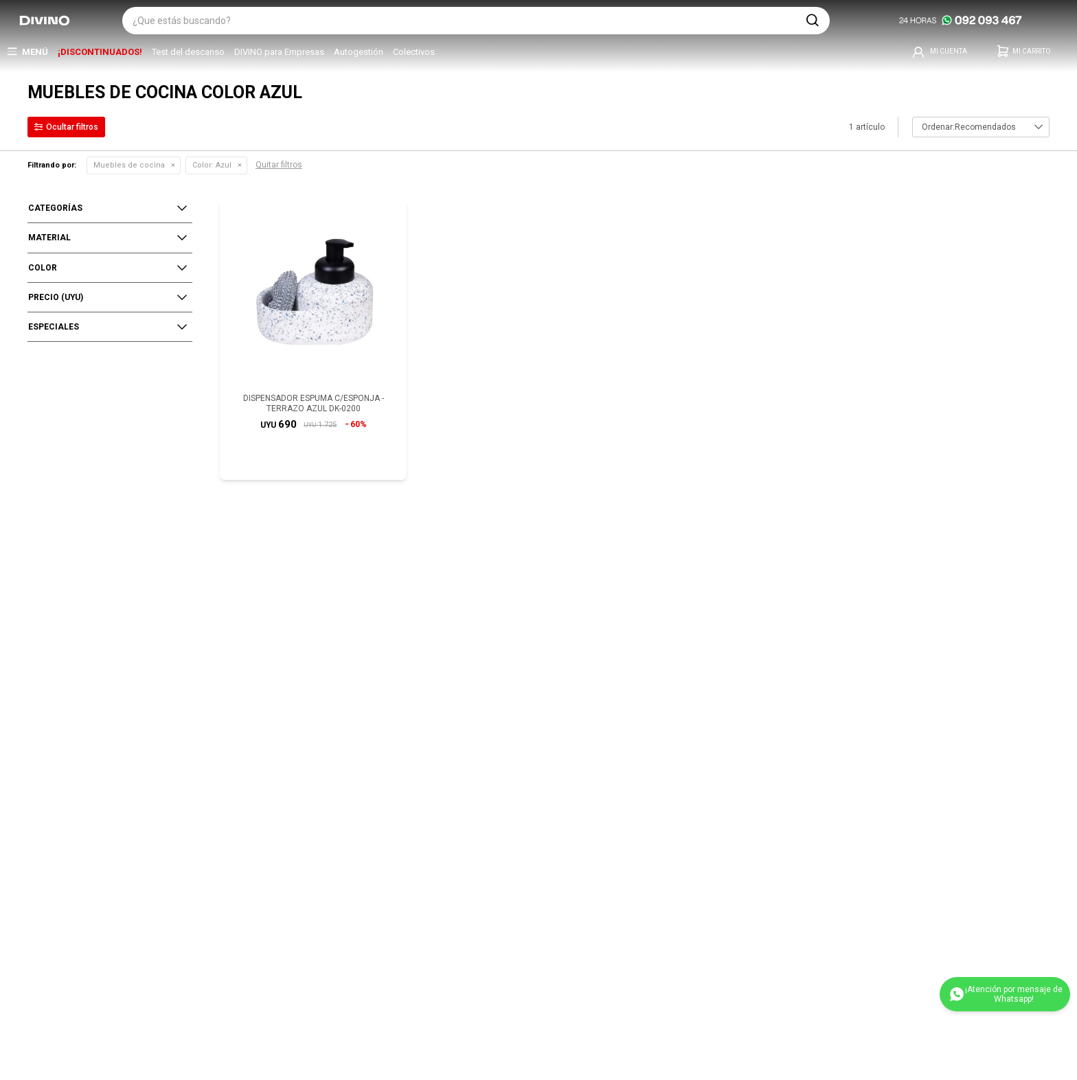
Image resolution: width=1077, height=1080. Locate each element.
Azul (211, 165)
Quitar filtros (279, 165)
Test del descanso (188, 52)
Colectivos (414, 52)
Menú (35, 52)
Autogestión (358, 52)
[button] (812, 20)
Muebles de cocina (129, 165)
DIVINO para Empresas (279, 52)
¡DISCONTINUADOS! (100, 52)
